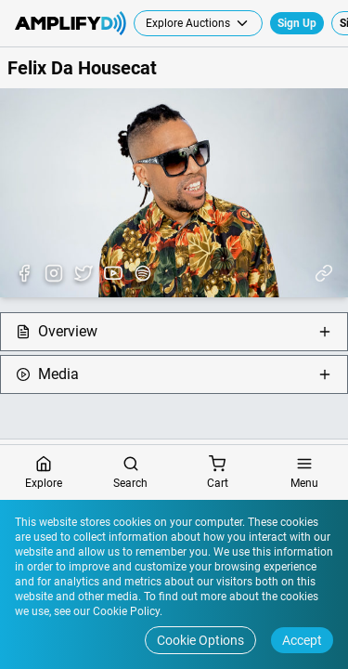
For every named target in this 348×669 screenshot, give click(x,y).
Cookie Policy (125, 611)
